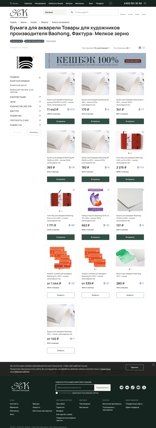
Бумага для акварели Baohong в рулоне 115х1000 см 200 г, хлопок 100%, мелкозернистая (60, 102)
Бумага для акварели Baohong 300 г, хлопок (128, 274)
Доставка (60, 403)
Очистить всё (51, 41)
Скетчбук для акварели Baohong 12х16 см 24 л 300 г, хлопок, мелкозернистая (129, 160)
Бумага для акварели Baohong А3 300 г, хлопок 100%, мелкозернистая (95, 102)
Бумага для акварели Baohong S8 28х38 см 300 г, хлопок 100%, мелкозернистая (95, 160)
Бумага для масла (18, 85)
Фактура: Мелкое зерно (33, 41)
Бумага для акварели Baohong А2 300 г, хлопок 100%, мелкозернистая (129, 102)
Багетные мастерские (42, 411)
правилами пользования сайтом (85, 393)
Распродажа (40, 3)
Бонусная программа (112, 403)
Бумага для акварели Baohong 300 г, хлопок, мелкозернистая (59, 332)
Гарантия (60, 407)
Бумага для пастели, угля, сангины (22, 90)
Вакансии (14, 407)
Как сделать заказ (64, 414)
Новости (36, 407)
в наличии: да (15, 41)
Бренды (36, 403)
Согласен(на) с (78, 393)
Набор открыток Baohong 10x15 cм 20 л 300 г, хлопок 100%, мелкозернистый (95, 218)
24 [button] (127, 48)
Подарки (100, 3)
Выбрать (60, 295)
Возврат (59, 411)
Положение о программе (108, 408)
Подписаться (102, 387)
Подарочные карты (134, 403)
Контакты (14, 403)
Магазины (79, 3)
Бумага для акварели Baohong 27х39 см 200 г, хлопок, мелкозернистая (128, 218)
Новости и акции (56, 3)
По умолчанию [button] (101, 48)
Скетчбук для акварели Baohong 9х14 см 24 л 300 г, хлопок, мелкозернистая (60, 218)
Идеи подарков (132, 407)
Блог (91, 3)
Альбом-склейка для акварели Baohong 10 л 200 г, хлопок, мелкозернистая (94, 276)
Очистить (34, 132)
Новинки (28, 3)
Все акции (83, 407)
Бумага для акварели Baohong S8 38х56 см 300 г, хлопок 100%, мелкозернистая (60, 160)
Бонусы (69, 3)
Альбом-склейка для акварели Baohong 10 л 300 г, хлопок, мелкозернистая (59, 276)
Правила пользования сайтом (66, 419)
